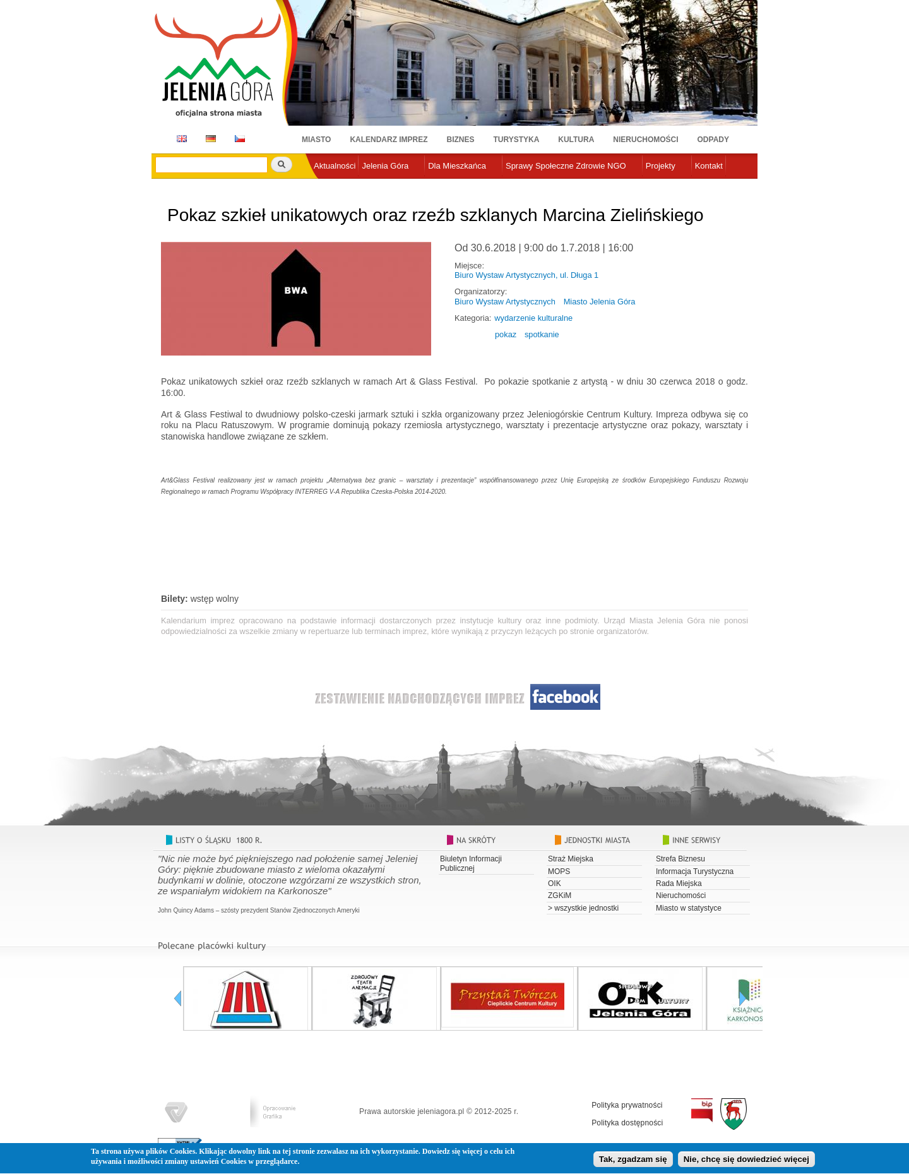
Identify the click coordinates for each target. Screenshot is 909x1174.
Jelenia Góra (385, 166)
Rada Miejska (679, 883)
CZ (240, 138)
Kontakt (709, 166)
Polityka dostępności (627, 1122)
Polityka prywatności (627, 1105)
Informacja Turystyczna (695, 871)
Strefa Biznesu (680, 858)
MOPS (559, 871)
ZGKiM (559, 895)
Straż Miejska (570, 858)
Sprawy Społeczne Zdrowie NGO (566, 166)
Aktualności (334, 166)
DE (208, 138)
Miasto (316, 139)
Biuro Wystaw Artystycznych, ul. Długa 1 (526, 275)
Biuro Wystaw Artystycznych (505, 301)
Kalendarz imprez (388, 139)
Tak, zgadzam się (633, 1161)
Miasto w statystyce (689, 908)
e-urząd (328, 186)
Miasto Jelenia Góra (600, 301)
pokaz (505, 334)
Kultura (576, 139)
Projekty (660, 166)
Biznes (461, 139)
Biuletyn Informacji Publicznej (471, 863)
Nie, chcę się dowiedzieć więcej (746, 1161)
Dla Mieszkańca (457, 166)
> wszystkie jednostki (583, 908)
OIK (554, 883)
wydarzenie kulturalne (533, 318)
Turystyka (517, 139)
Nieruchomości (645, 139)
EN (179, 138)
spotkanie (542, 334)
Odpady (713, 139)
